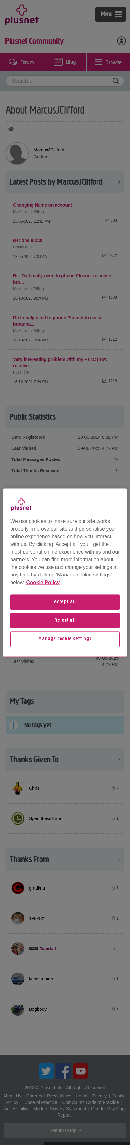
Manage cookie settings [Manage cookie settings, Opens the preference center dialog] (65, 639)
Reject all (65, 620)
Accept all (65, 602)
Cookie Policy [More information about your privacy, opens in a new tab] (43, 582)
